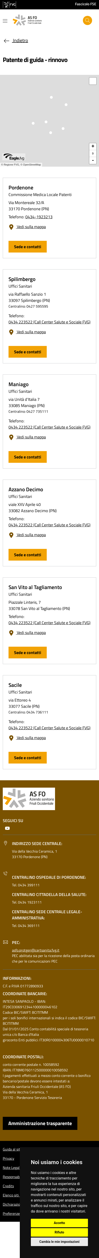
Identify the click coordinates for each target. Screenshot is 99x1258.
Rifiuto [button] (59, 1232)
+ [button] (92, 146)
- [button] (92, 160)
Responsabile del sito (19, 1176)
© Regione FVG (10, 164)
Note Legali (11, 1167)
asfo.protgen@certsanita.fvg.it (35, 950)
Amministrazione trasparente (40, 1123)
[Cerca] (87, 20)
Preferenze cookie (17, 1213)
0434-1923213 (38, 217)
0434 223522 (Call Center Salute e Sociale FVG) (49, 322)
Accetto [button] (59, 1223)
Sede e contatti (27, 247)
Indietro (15, 40)
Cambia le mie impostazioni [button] (59, 1242)
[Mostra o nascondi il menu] (5, 21)
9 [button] (93, 153)
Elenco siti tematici (18, 1195)
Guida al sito (12, 1149)
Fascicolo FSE (85, 4)
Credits (8, 1186)
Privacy (8, 1158)
